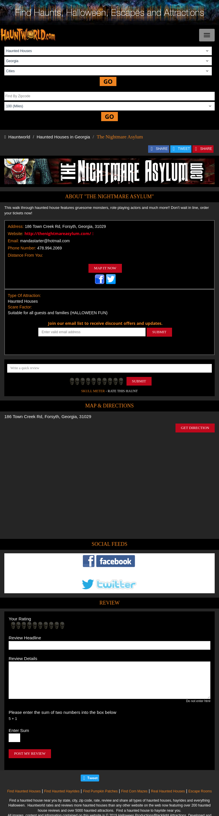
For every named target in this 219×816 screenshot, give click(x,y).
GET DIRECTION (195, 428)
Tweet (92, 777)
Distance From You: (25, 255)
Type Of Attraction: (24, 295)
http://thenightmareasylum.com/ (59, 233)
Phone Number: (22, 248)
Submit (139, 381)
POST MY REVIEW (30, 753)
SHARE (162, 149)
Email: (13, 241)
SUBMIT (159, 332)
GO (108, 81)
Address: (16, 226)
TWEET (184, 149)
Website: (15, 233)
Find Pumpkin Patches (100, 791)
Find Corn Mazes (134, 791)
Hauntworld (17, 136)
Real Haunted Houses (168, 791)
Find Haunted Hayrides (62, 791)
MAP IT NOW (105, 268)
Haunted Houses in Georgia (63, 136)
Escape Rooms (200, 791)
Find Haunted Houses (24, 791)
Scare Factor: (20, 307)
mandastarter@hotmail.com (45, 241)
